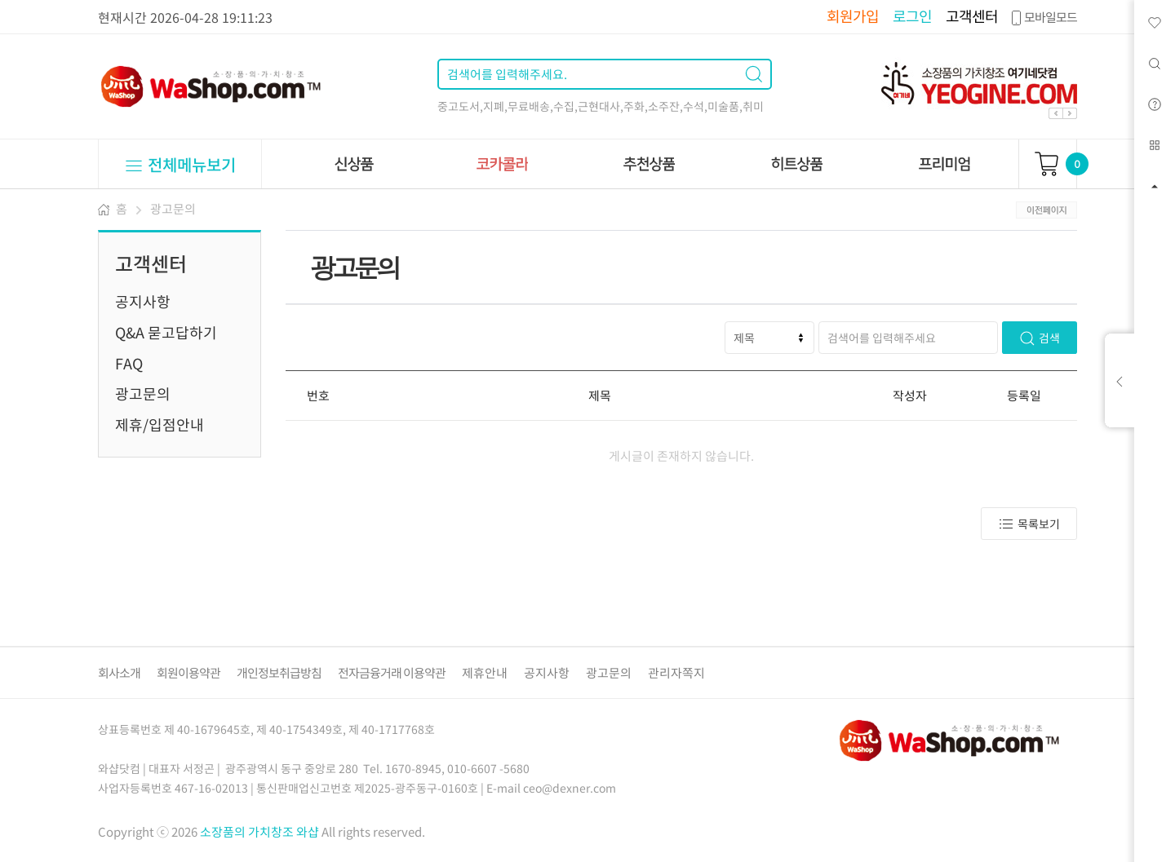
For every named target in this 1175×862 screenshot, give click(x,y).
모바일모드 (1042, 17)
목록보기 (1029, 524)
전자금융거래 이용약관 (392, 673)
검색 (1039, 338)
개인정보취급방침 (279, 673)
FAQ (129, 363)
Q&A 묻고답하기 (166, 332)
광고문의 (173, 209)
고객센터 (972, 16)
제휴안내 (485, 673)
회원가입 (853, 16)
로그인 (912, 16)
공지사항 (143, 301)
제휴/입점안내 (159, 424)
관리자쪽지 (676, 673)
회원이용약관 (188, 673)
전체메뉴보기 (180, 164)
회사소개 (119, 673)
